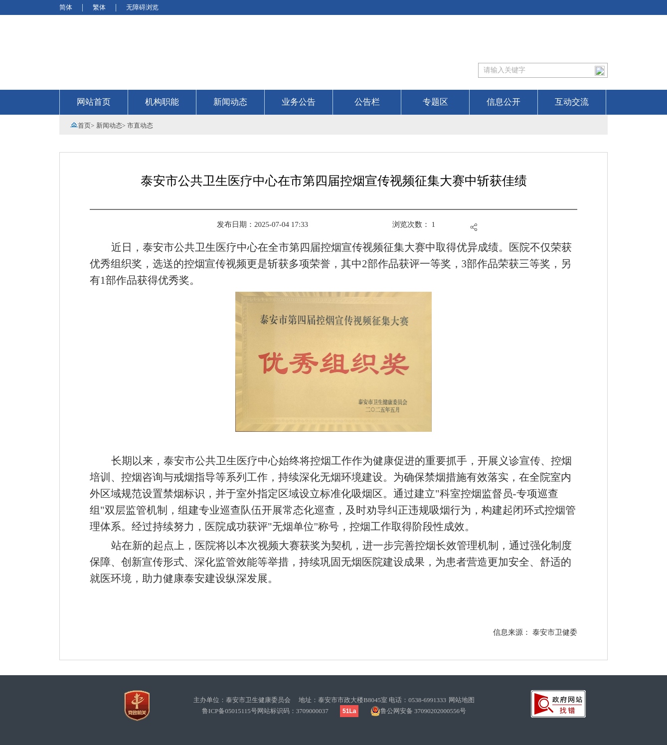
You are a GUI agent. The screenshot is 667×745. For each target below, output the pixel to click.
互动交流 (572, 102)
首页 (84, 125)
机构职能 (162, 102)
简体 (65, 7)
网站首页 (94, 102)
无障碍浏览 (142, 7)
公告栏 (367, 102)
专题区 (435, 102)
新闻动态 (230, 102)
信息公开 (503, 102)
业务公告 (299, 102)
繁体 (99, 7)
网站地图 (462, 700)
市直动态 (140, 125)
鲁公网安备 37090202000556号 (418, 711)
